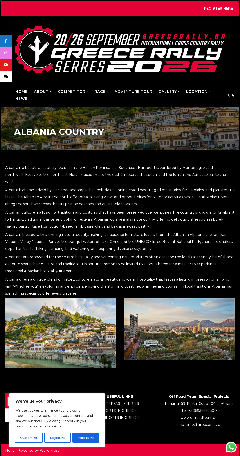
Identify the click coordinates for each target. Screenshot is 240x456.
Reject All (57, 438)
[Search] (228, 95)
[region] (57, 420)
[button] (51, 91)
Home (21, 92)
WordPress (49, 450)
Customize (28, 438)
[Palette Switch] (233, 95)
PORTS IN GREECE (120, 410)
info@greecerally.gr (204, 424)
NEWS (21, 99)
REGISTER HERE (218, 8)
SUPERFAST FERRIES (120, 403)
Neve (9, 450)
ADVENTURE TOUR (133, 92)
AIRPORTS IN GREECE (120, 417)
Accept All (86, 438)
